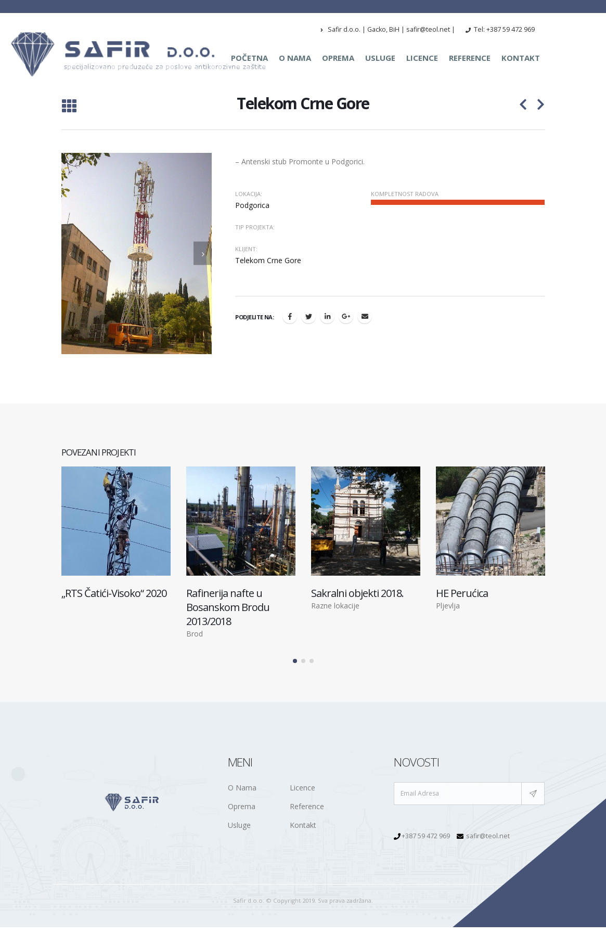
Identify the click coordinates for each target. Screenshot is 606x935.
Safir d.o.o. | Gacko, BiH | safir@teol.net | (387, 29)
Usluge (380, 58)
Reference (470, 58)
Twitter (308, 316)
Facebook (289, 316)
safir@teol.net (488, 830)
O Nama (242, 782)
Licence (422, 58)
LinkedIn (327, 316)
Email (364, 316)
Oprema (338, 58)
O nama (295, 58)
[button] (295, 655)
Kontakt (520, 58)
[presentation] (70, 253)
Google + (346, 316)
